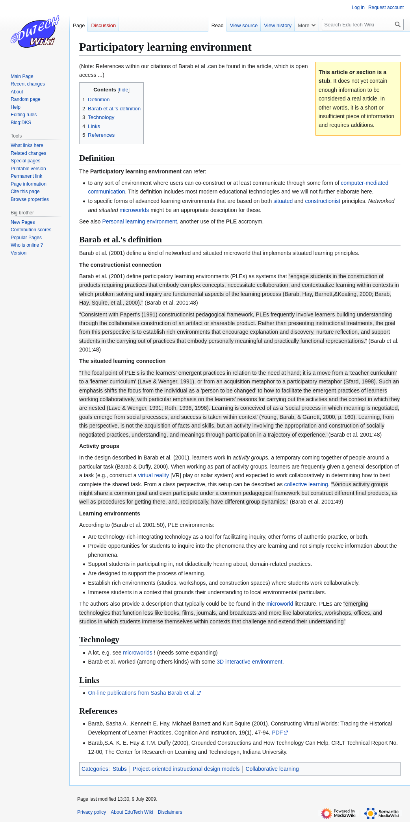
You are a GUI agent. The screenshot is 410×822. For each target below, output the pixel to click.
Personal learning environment (139, 221)
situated (283, 201)
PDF (277, 732)
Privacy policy (91, 812)
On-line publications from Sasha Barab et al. (142, 693)
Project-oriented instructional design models (186, 769)
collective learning (306, 484)
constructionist (322, 201)
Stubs (120, 769)
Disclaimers (170, 812)
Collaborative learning (272, 769)
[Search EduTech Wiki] (363, 24)
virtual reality (153, 475)
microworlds (134, 210)
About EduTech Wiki (132, 812)
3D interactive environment (249, 661)
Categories (95, 769)
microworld (280, 604)
